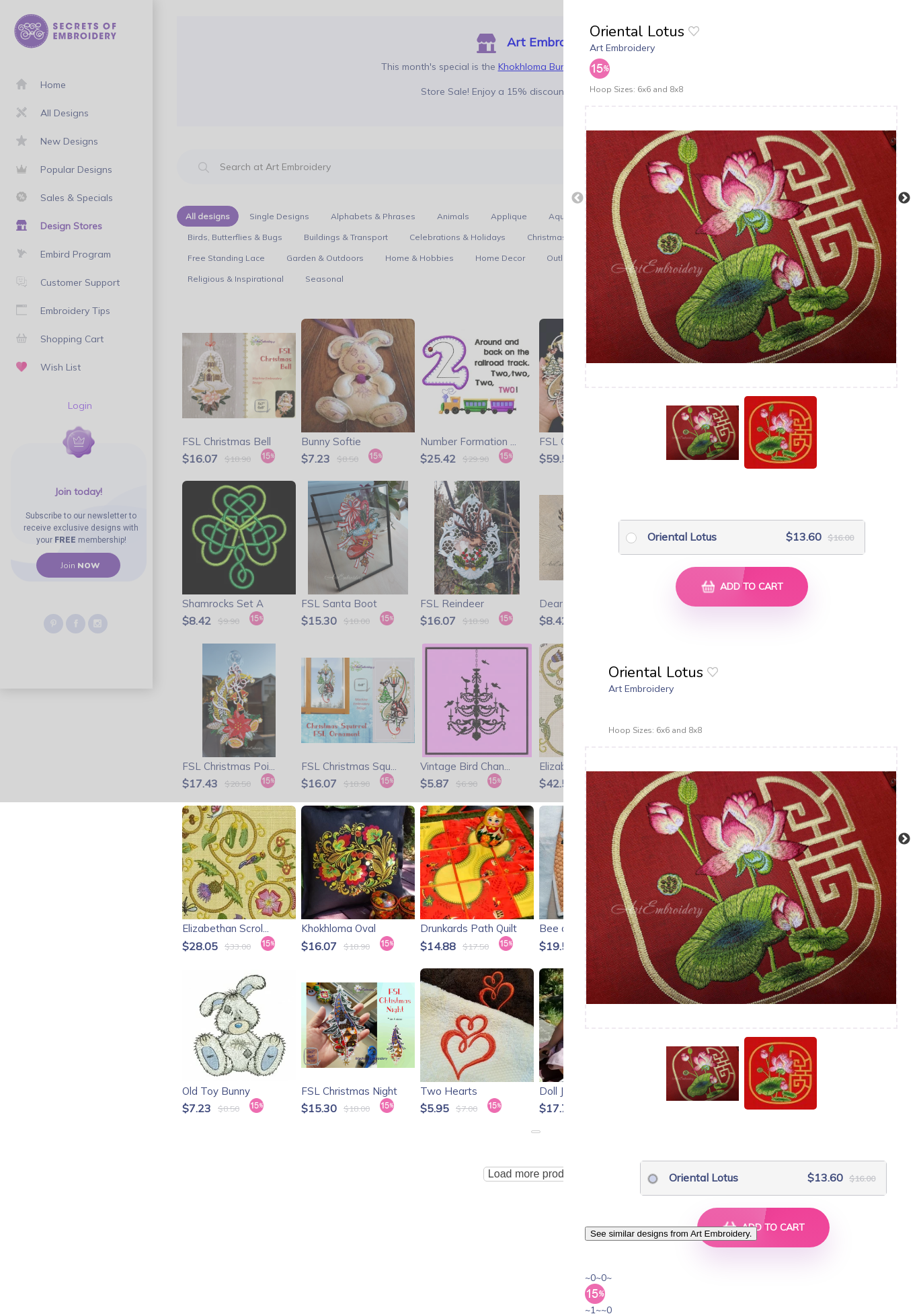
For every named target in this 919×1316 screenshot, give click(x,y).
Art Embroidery (622, 48)
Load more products (536, 1173)
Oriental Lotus (682, 537)
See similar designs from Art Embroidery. (671, 1234)
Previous (577, 198)
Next (904, 198)
